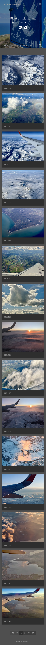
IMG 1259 (7, 622)
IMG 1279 (7, 469)
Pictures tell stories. (13, 4)
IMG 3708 (7, 88)
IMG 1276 (7, 507)
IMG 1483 (7, 393)
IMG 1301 (7, 355)
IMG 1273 (7, 545)
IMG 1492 (7, 279)
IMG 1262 (7, 583)
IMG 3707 (7, 164)
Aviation (12, 45)
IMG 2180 (7, 126)
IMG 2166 (7, 241)
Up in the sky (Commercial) (28, 45)
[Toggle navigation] (39, 4)
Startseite (5, 45)
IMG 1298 (7, 431)
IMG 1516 (7, 317)
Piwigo (27, 641)
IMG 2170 (7, 203)
